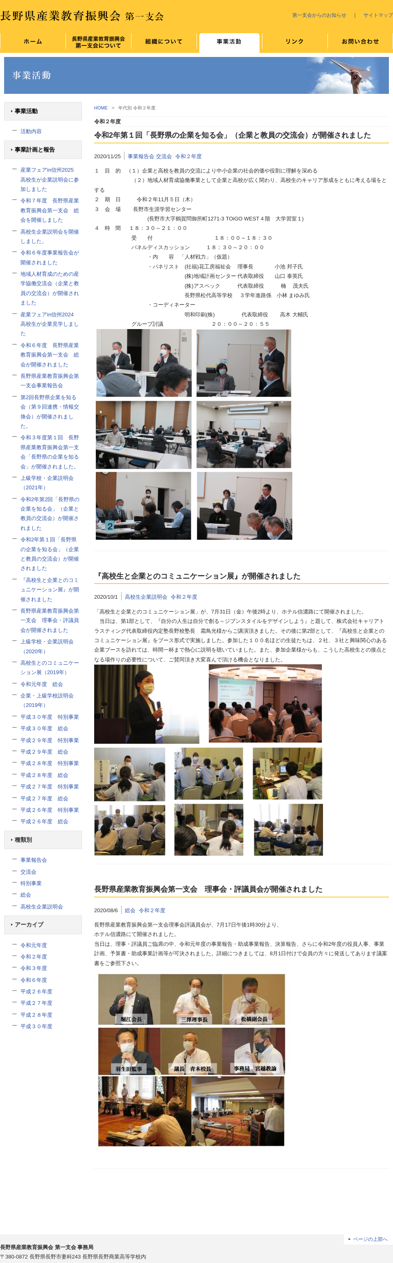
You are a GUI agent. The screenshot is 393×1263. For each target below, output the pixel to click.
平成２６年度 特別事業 (49, 810)
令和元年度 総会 (41, 684)
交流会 (28, 872)
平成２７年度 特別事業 (49, 787)
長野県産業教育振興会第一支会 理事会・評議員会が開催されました (49, 620)
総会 (25, 895)
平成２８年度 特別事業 (49, 763)
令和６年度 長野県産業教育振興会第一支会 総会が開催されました (49, 355)
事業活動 (26, 111)
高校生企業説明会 (41, 907)
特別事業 (31, 883)
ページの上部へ (370, 1239)
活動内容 (31, 131)
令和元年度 (33, 945)
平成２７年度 (36, 1003)
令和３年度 (33, 968)
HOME (101, 107)
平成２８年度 (36, 1015)
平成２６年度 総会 (44, 821)
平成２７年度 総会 (44, 798)
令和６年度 (33, 980)
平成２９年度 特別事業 (49, 740)
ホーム (33, 43)
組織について (163, 43)
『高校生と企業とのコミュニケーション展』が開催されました (49, 589)
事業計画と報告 (35, 150)
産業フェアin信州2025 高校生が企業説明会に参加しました (49, 179)
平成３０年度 (36, 1026)
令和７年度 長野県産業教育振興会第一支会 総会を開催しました (49, 210)
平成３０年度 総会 (44, 728)
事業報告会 (33, 860)
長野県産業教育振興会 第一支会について (98, 43)
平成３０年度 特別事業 (49, 717)
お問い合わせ (360, 43)
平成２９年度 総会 (44, 752)
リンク (295, 43)
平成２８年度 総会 (44, 775)
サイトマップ (378, 15)
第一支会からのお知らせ (319, 15)
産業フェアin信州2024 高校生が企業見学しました (49, 324)
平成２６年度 (36, 991)
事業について (229, 43)
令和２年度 (33, 957)
